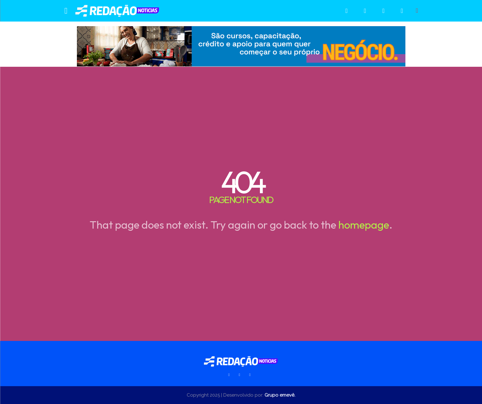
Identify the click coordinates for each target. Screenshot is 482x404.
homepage (363, 224)
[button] (417, 10)
